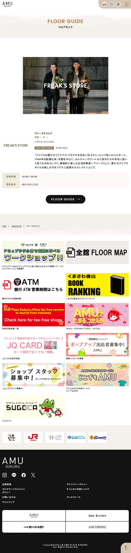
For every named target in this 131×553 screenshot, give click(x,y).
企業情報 (6, 484)
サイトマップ (8, 501)
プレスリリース (73, 497)
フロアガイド (16, 226)
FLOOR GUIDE (63, 199)
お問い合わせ (9, 497)
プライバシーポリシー (77, 484)
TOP (4, 226)
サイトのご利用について (77, 488)
